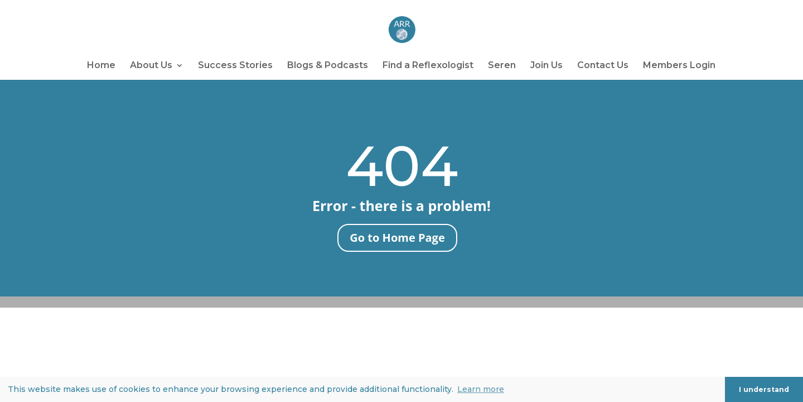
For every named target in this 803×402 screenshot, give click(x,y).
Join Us (546, 65)
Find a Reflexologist (428, 65)
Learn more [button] (480, 389)
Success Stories (235, 65)
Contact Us (602, 65)
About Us (151, 65)
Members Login (679, 65)
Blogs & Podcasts (327, 65)
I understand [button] (764, 389)
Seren (502, 65)
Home (101, 65)
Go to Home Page (397, 237)
